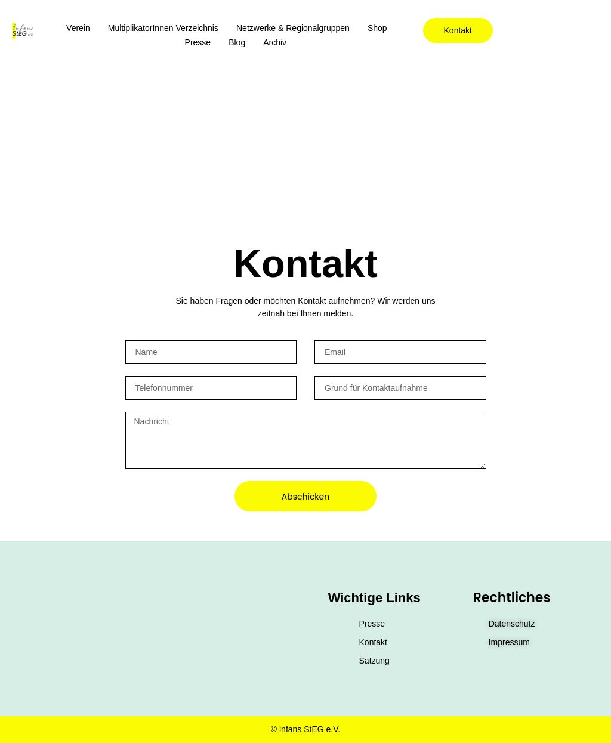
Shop (377, 28)
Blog (237, 42)
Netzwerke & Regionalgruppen (293, 28)
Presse (198, 42)
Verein (78, 28)
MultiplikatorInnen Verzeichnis (163, 28)
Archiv (274, 42)
